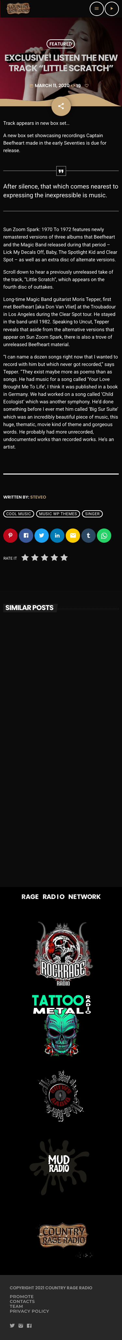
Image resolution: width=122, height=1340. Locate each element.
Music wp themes (58, 514)
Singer (92, 514)
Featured (60, 44)
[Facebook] (29, 1326)
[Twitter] (12, 1326)
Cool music (18, 514)
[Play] (111, 9)
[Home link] (18, 8)
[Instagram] (20, 1326)
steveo (38, 497)
